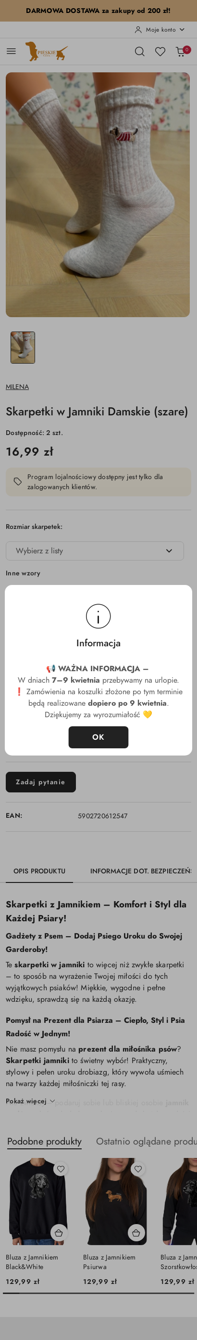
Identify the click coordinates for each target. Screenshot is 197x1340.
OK (98, 737)
